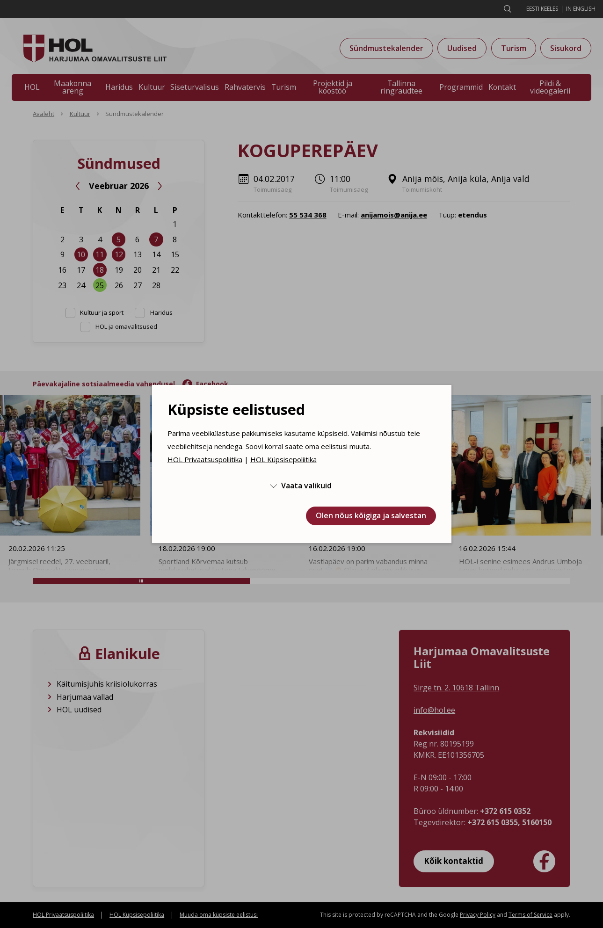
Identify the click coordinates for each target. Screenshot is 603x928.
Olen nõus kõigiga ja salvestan (371, 515)
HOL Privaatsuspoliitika (204, 459)
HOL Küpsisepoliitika (283, 459)
